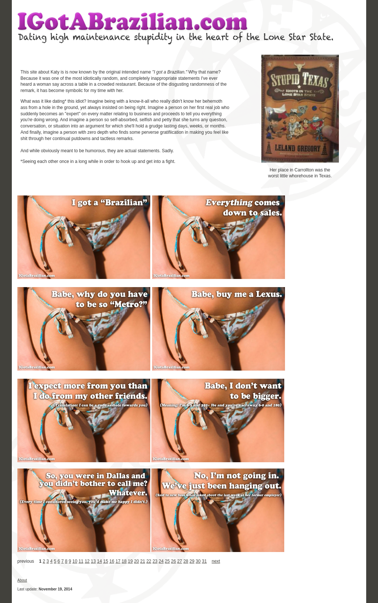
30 (198, 561)
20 (136, 561)
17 (118, 561)
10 (74, 561)
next (216, 561)
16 (111, 561)
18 (124, 561)
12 (87, 561)
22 (148, 561)
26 (173, 561)
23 (154, 561)
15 (105, 561)
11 (81, 561)
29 (191, 561)
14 (99, 561)
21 (142, 561)
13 (93, 561)
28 (185, 561)
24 (161, 561)
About (22, 580)
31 (204, 561)
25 (167, 561)
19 (130, 561)
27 (179, 561)
